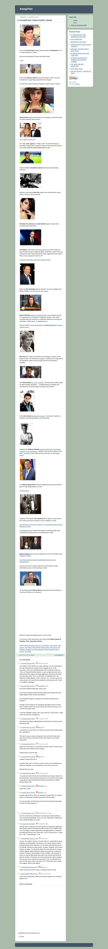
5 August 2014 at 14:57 (28, 718)
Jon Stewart (28, 647)
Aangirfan (26, 8)
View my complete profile (79, 25)
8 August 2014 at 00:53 (28, 824)
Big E (39, 727)
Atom (37, 933)
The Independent (25, 530)
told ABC (58, 315)
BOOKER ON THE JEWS (78, 42)
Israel (21, 60)
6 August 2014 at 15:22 (28, 792)
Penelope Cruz (30, 649)
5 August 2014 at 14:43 (28, 686)
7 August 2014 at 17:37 (28, 813)
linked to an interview (36, 315)
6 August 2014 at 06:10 (28, 773)
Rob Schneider (39, 649)
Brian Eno (38, 645)
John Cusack (53, 645)
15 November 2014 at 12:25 (29, 838)
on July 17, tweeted (37, 382)
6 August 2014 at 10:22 (28, 786)
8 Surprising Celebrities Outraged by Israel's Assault (35, 260)
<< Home (21, 936)
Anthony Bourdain (29, 645)
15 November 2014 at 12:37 (29, 867)
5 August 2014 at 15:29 (28, 727)
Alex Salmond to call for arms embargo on (32, 524)
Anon (39, 756)
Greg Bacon (41, 686)
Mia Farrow (53, 647)
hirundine (40, 786)
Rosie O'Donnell (49, 649)
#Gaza (46, 291)
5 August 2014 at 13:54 (28, 663)
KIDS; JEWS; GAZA (77, 69)
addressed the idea (43, 250)
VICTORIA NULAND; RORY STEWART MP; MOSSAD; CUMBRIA (79, 59)
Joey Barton (45, 645)
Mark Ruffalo (36, 647)
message (42, 358)
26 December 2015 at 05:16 (29, 874)
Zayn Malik (28, 651)
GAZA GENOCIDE (76, 39)
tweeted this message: (38, 416)
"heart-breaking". (24, 490)
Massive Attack (45, 647)
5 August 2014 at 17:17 (28, 744)
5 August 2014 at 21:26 (28, 756)
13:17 (32, 655)
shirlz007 (40, 792)
